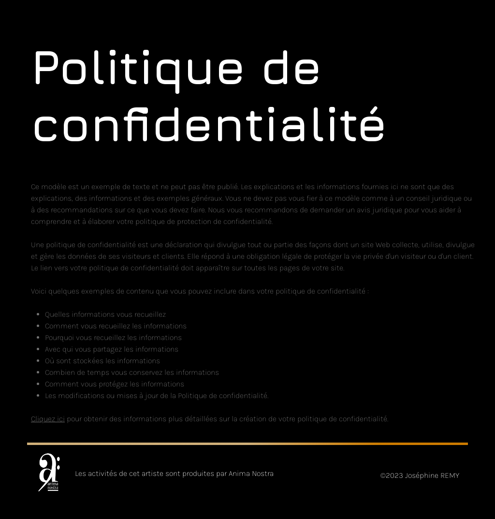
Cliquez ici (48, 418)
